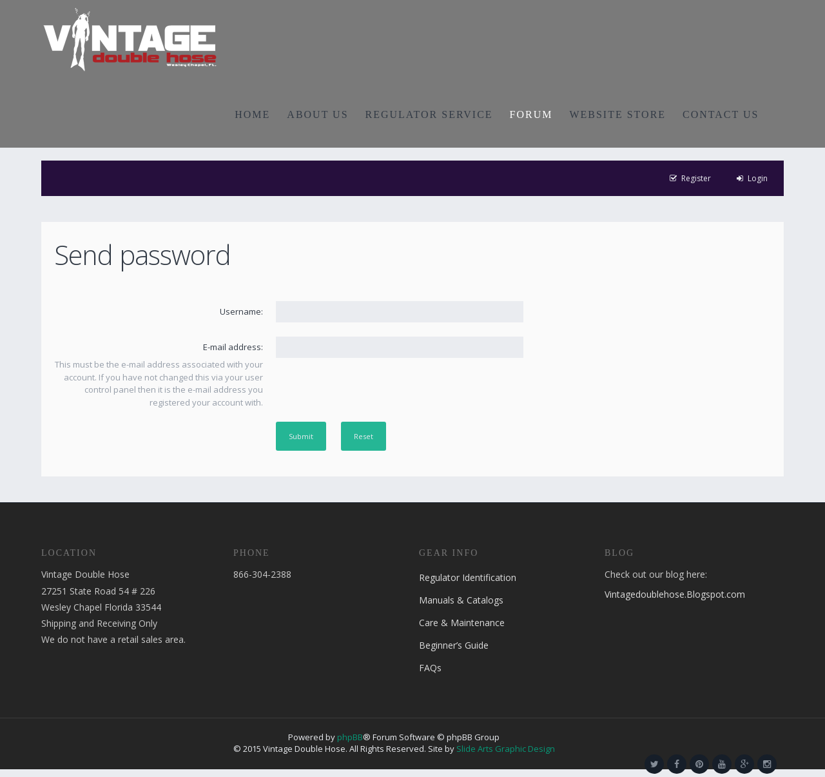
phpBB (350, 737)
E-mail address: (233, 347)
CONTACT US (721, 114)
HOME (252, 114)
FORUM (531, 114)
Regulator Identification (467, 577)
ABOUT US (317, 114)
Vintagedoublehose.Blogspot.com (675, 594)
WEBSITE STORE (617, 114)
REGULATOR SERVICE (429, 114)
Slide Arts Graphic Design (505, 748)
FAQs (430, 668)
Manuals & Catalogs (461, 600)
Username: (241, 311)
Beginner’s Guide (454, 645)
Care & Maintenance (462, 622)
